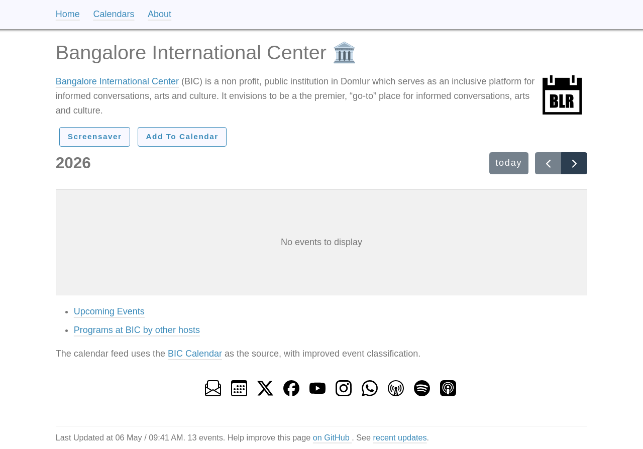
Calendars (113, 14)
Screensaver (95, 136)
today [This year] (508, 163)
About (159, 14)
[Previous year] (548, 163)
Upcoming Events (109, 311)
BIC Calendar (195, 354)
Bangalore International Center (117, 81)
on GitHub (332, 437)
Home (68, 14)
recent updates (400, 437)
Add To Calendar (182, 136)
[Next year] (574, 163)
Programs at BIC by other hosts (137, 330)
